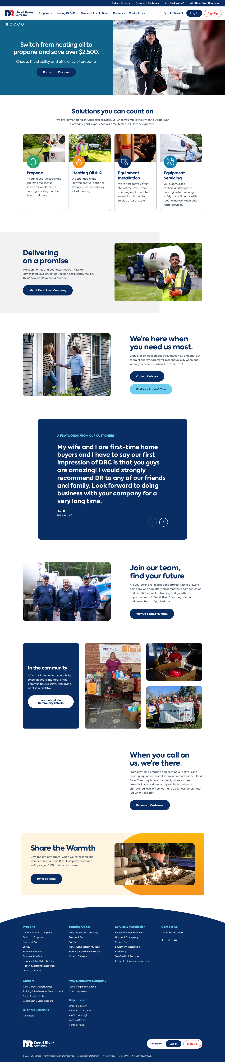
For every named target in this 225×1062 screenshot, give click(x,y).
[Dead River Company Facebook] (162, 939)
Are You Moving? (174, 3)
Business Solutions (36, 1010)
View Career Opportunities (37, 986)
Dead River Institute (34, 996)
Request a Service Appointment (132, 961)
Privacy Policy (108, 1055)
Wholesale (28, 1015)
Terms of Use (123, 1055)
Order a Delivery (120, 3)
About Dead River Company (47, 290)
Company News (78, 991)
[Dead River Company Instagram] (169, 939)
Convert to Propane (56, 72)
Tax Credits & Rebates (127, 956)
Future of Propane (32, 951)
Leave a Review (77, 1020)
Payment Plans (31, 942)
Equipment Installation (127, 947)
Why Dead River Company (204, 3)
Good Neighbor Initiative (82, 986)
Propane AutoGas (32, 956)
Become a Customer (147, 3)
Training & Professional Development (43, 991)
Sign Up (213, 13)
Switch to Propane (33, 937)
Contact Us (135, 13)
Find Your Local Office (151, 389)
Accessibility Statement (88, 1055)
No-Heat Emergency (126, 937)
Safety (26, 947)
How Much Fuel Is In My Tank (38, 961)
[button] (52, 13)
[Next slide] (163, 522)
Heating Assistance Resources (39, 966)
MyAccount (176, 13)
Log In (194, 13)
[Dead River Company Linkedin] (175, 939)
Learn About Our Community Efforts (51, 701)
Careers (118, 13)
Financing (120, 951)
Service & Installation (94, 13)
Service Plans (122, 942)
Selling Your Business (172, 932)
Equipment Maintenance (129, 932)
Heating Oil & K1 (65, 13)
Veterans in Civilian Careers (38, 1001)
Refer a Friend (46, 879)
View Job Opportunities (152, 614)
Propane (44, 13)
